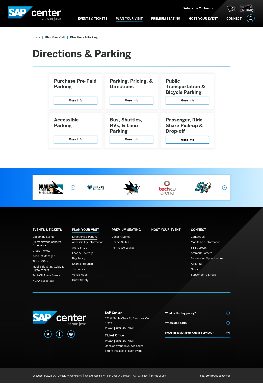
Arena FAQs (79, 249)
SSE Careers (199, 249)
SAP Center (36, 14)
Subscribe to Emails (198, 8)
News (194, 271)
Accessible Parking (66, 124)
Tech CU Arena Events (46, 277)
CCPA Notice (140, 377)
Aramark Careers (201, 254)
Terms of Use (158, 377)
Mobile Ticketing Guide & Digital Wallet (48, 270)
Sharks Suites (120, 244)
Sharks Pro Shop (82, 265)
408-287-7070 (125, 330)
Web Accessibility (94, 377)
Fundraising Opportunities (207, 260)
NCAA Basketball (43, 282)
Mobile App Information (205, 244)
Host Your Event (203, 20)
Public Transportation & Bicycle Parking (185, 87)
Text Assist (79, 271)
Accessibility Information (87, 244)
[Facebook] (59, 336)
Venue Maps (80, 276)
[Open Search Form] (250, 19)
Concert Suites (121, 238)
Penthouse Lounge (123, 249)
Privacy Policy (74, 377)
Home (36, 37)
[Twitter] (48, 336)
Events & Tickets (92, 20)
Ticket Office (40, 263)
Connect (234, 20)
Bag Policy (78, 260)
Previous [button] (72, 189)
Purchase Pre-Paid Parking (75, 84)
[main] (131, 99)
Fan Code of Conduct (118, 377)
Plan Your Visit (129, 20)
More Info (75, 101)
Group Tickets (41, 252)
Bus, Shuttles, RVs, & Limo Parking (126, 126)
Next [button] (224, 189)
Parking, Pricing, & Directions (129, 84)
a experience (214, 377)
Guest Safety (80, 282)
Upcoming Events (43, 238)
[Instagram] (71, 336)
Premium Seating (165, 20)
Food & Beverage (82, 254)
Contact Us (198, 238)
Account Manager (44, 258)
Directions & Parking (84, 238)
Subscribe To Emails (203, 276)
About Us (196, 265)
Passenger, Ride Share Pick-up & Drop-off (184, 126)
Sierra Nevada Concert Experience (47, 245)
